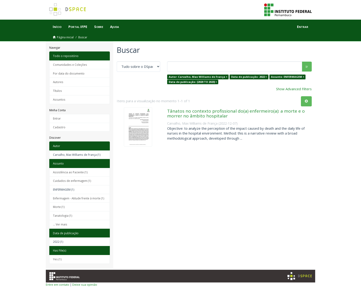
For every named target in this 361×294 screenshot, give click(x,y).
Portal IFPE (77, 26)
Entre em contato (57, 284)
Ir (307, 66)
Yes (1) (57, 259)
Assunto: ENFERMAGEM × (287, 76)
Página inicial (65, 37)
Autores (58, 82)
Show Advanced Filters (294, 89)
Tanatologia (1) (62, 215)
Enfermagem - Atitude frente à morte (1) (78, 198)
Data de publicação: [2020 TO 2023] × (193, 82)
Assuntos (59, 99)
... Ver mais (60, 224)
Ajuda (114, 26)
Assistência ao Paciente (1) (70, 172)
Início (57, 26)
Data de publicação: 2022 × (249, 76)
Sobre (98, 26)
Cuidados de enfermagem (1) (72, 181)
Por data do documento (68, 73)
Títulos (57, 91)
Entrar (57, 118)
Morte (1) (59, 207)
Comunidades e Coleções (70, 64)
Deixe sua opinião (84, 284)
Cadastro (59, 127)
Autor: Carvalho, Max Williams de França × (198, 76)
